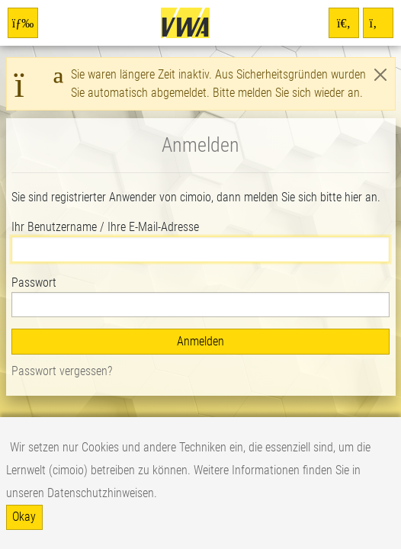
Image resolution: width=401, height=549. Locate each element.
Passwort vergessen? (61, 371)
